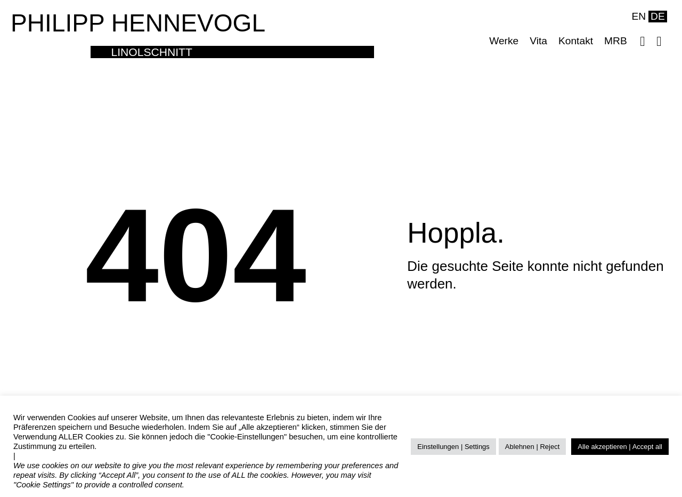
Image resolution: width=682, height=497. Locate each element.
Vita (538, 40)
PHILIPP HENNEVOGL (138, 23)
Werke (503, 40)
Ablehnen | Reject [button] (532, 447)
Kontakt (575, 40)
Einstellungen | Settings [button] (453, 447)
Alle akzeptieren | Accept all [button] (620, 447)
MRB (615, 40)
